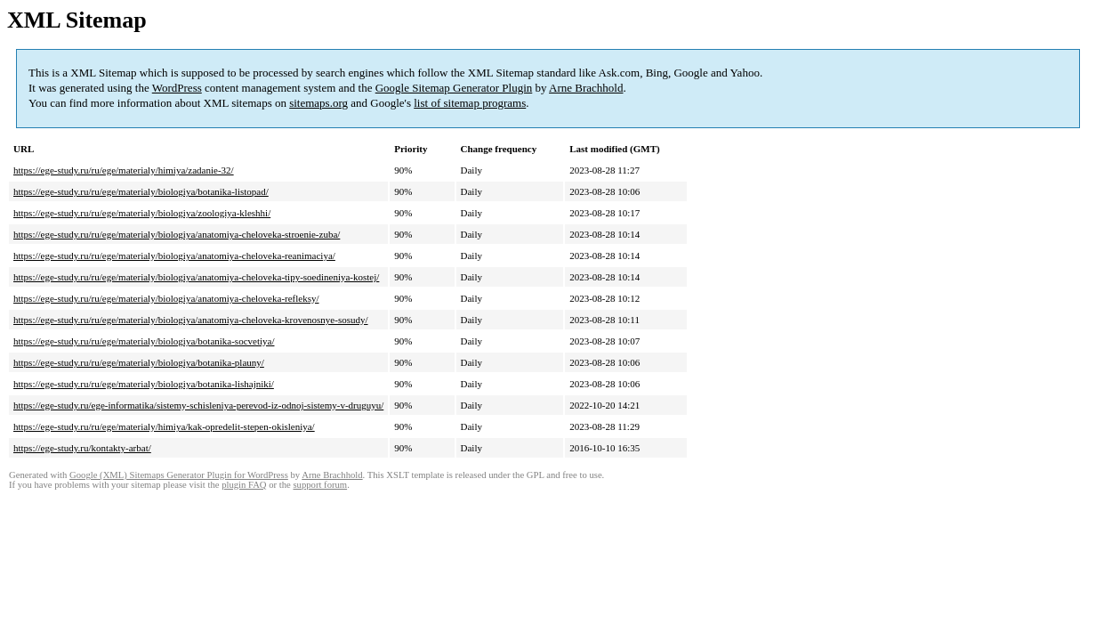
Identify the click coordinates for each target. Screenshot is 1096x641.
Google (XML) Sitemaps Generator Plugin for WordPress (178, 475)
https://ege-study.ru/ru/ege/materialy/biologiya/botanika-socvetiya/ (143, 341)
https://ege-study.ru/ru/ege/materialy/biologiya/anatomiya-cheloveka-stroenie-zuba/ (176, 234)
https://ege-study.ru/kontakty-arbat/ (82, 447)
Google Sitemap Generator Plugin (454, 87)
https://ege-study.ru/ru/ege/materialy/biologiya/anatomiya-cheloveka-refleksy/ (166, 298)
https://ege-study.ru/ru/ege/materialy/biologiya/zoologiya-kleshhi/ (141, 212)
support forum (320, 485)
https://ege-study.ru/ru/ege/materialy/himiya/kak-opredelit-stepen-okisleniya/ (164, 426)
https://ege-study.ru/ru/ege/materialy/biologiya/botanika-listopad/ (141, 191)
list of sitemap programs (470, 103)
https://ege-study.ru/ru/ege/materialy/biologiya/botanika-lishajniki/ (143, 383)
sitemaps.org (318, 103)
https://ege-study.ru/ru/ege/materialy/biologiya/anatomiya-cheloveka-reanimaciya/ (174, 255)
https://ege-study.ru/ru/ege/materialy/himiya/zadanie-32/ (123, 170)
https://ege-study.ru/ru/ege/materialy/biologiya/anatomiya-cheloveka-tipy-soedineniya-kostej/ (196, 277)
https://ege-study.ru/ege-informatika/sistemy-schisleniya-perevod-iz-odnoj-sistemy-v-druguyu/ (198, 405)
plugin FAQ (244, 485)
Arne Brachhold (586, 87)
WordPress (177, 87)
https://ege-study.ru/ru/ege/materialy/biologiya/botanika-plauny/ (138, 362)
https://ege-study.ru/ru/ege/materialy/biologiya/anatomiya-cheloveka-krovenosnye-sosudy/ (190, 319)
